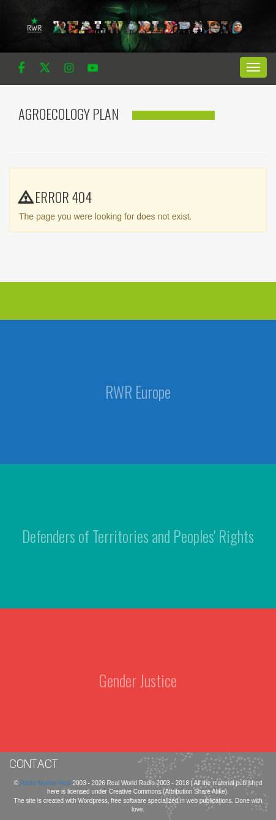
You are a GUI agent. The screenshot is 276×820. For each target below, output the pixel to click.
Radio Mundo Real (46, 783)
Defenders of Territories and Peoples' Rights (138, 536)
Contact (33, 763)
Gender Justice (138, 680)
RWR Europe (138, 391)
